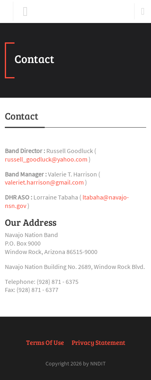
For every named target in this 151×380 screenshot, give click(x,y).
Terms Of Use (45, 342)
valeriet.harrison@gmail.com (44, 182)
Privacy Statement (98, 342)
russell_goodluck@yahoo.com (46, 159)
